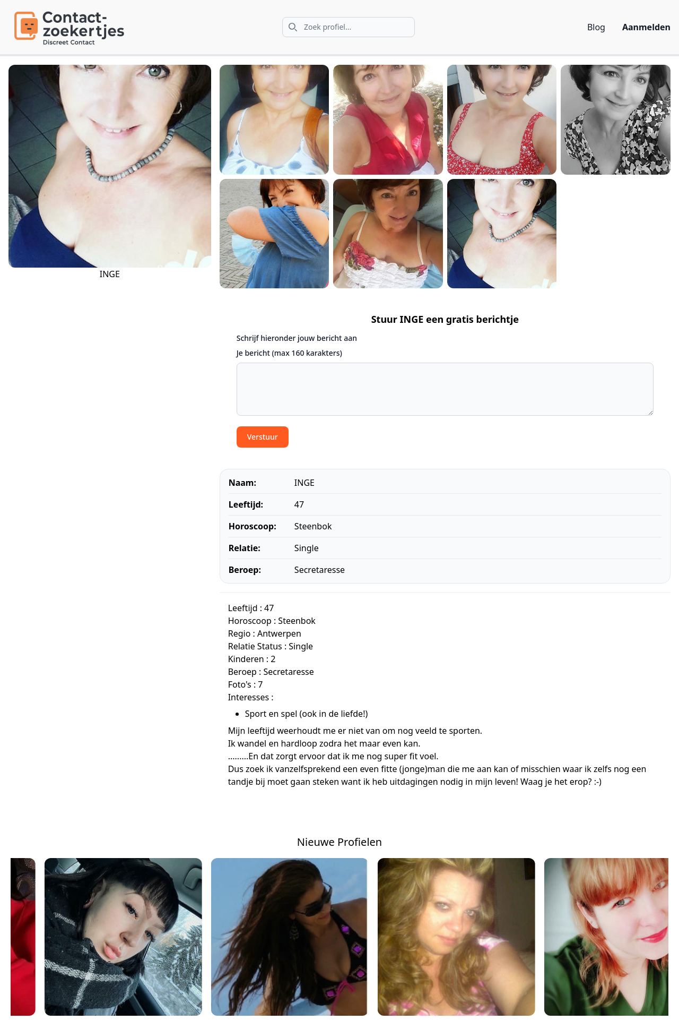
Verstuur (262, 437)
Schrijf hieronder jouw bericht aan (297, 338)
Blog (596, 27)
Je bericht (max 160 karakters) (289, 353)
